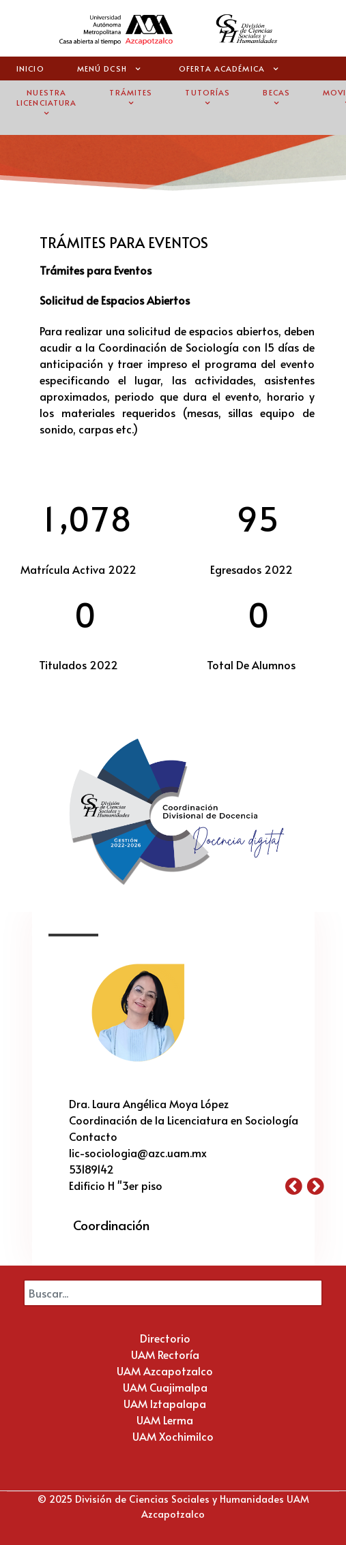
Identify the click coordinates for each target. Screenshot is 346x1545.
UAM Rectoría (165, 1354)
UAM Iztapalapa (165, 1403)
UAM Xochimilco (173, 1435)
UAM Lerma (164, 1419)
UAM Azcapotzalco (165, 1370)
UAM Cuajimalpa (165, 1386)
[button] (296, 1185)
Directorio (165, 1337)
